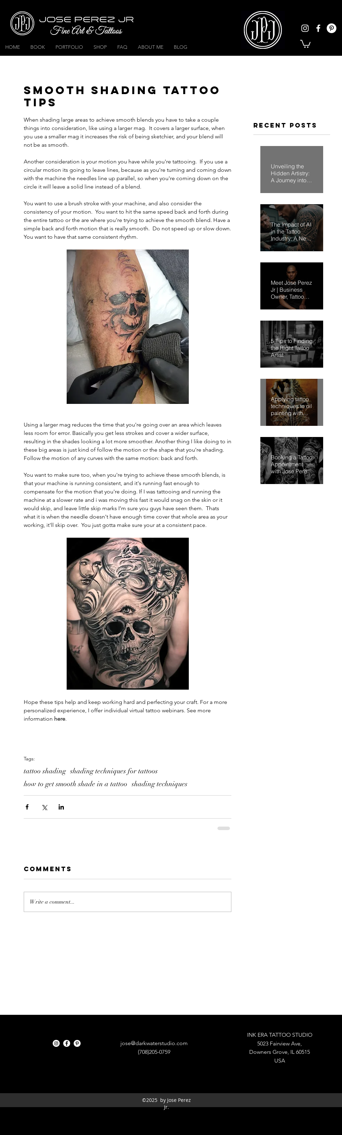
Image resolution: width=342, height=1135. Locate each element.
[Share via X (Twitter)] (44, 807)
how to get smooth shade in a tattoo (75, 784)
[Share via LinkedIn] (61, 807)
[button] (305, 43)
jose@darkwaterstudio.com (154, 1043)
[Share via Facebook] (27, 807)
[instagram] (305, 28)
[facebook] (318, 28)
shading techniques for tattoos (114, 771)
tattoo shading (45, 771)
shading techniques (159, 784)
